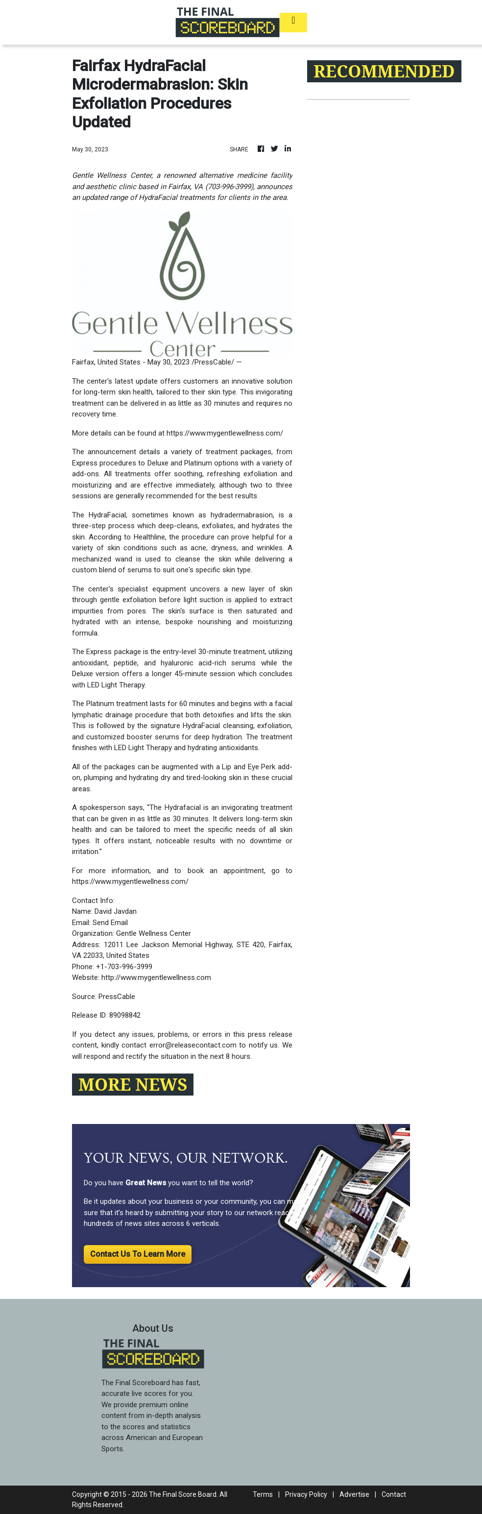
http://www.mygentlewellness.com (156, 977)
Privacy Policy (306, 1494)
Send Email (110, 922)
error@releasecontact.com (193, 1045)
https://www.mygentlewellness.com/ (225, 433)
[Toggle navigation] (293, 22)
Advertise (354, 1494)
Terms (263, 1494)
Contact (394, 1494)
